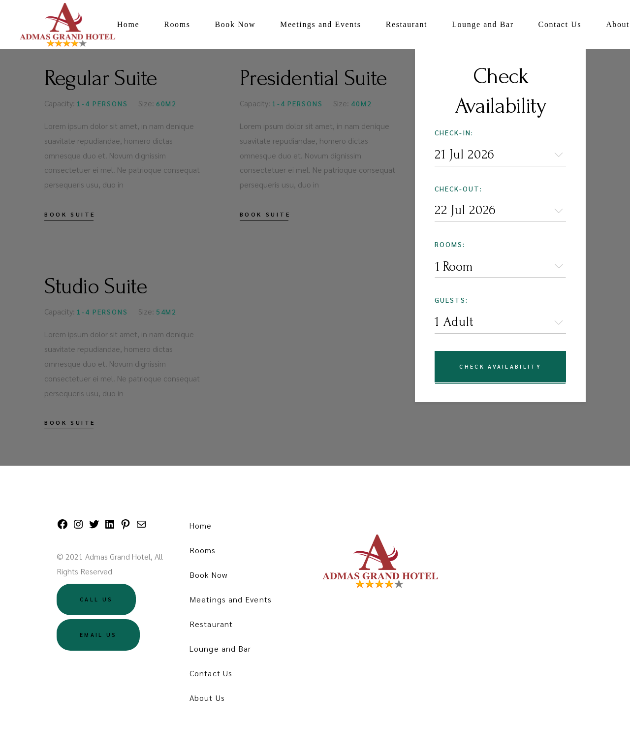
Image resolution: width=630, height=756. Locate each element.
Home (200, 525)
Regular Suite (100, 78)
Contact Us (210, 673)
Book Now (208, 574)
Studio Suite (95, 286)
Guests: (451, 299)
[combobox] (500, 266)
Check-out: (458, 188)
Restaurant (211, 624)
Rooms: (450, 244)
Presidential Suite (313, 78)
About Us (207, 698)
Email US (98, 634)
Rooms (202, 550)
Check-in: (454, 132)
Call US (96, 599)
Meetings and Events (230, 599)
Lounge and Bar (220, 648)
